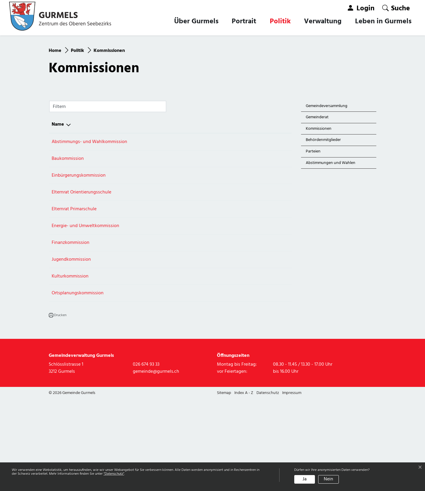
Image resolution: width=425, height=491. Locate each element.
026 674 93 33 (239, 234)
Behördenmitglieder (323, 232)
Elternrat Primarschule (74, 301)
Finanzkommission (70, 335)
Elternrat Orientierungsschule (81, 284)
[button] (396, 8)
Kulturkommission (70, 368)
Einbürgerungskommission (79, 268)
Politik (280, 21)
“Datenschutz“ (114, 474)
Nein (328, 479)
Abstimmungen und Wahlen (330, 255)
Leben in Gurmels (383, 21)
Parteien (313, 243)
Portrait (244, 21)
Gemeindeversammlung (326, 198)
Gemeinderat (317, 209)
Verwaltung (322, 21)
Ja (305, 479)
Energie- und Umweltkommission (85, 318)
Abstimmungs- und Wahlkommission (89, 234)
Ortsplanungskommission (78, 385)
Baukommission (68, 251)
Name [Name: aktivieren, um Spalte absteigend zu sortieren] (58, 217)
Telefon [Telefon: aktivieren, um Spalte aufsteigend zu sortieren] (234, 217)
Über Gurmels (196, 21)
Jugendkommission (71, 352)
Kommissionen (319, 222)
